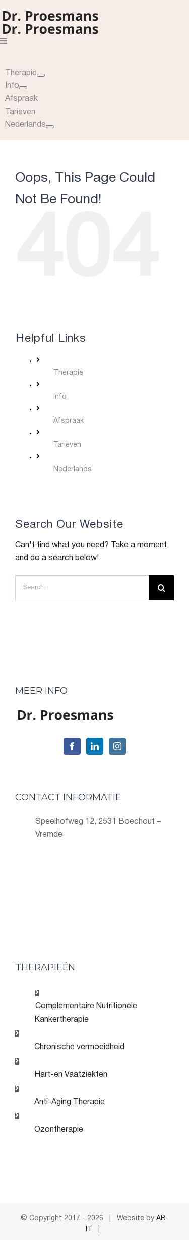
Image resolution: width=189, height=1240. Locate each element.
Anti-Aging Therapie (69, 1102)
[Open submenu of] (41, 75)
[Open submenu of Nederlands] (50, 126)
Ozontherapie (58, 1129)
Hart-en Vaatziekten (70, 1074)
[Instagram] (117, 746)
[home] (65, 715)
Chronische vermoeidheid (79, 1047)
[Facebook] (72, 746)
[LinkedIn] (94, 746)
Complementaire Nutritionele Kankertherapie (85, 1013)
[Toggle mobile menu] (4, 41)
